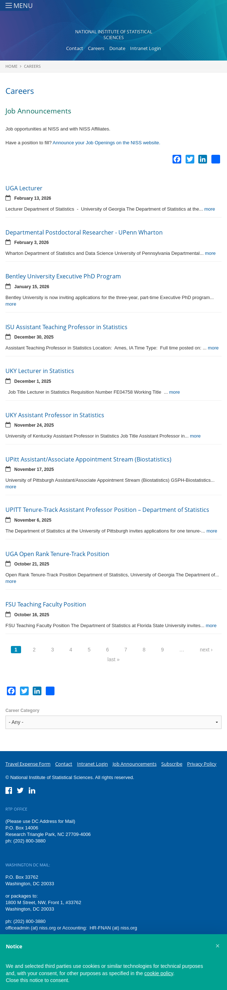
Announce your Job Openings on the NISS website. (106, 142)
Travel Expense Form (27, 764)
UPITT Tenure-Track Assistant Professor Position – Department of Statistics (107, 510)
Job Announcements (135, 764)
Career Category (22, 710)
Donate (117, 48)
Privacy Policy (201, 764)
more (209, 209)
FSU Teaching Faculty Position (45, 604)
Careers (96, 48)
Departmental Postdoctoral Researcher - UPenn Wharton (84, 232)
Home (11, 66)
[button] (217, 946)
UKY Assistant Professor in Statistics (54, 415)
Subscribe (171, 764)
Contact (74, 48)
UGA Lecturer (23, 188)
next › (206, 650)
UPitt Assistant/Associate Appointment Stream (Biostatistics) (88, 459)
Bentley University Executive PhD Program (63, 276)
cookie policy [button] (158, 973)
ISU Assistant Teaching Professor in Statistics (66, 327)
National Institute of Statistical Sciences (113, 35)
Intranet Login (145, 48)
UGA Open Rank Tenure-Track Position (57, 554)
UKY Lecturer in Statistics (39, 371)
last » (113, 659)
